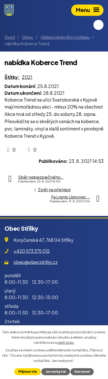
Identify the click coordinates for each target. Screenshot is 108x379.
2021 (27, 77)
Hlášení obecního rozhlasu (65, 37)
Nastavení (82, 371)
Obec (27, 37)
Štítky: (12, 77)
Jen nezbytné (56, 371)
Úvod (10, 37)
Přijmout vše (27, 371)
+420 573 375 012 (32, 251)
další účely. (65, 342)
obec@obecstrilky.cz (35, 262)
